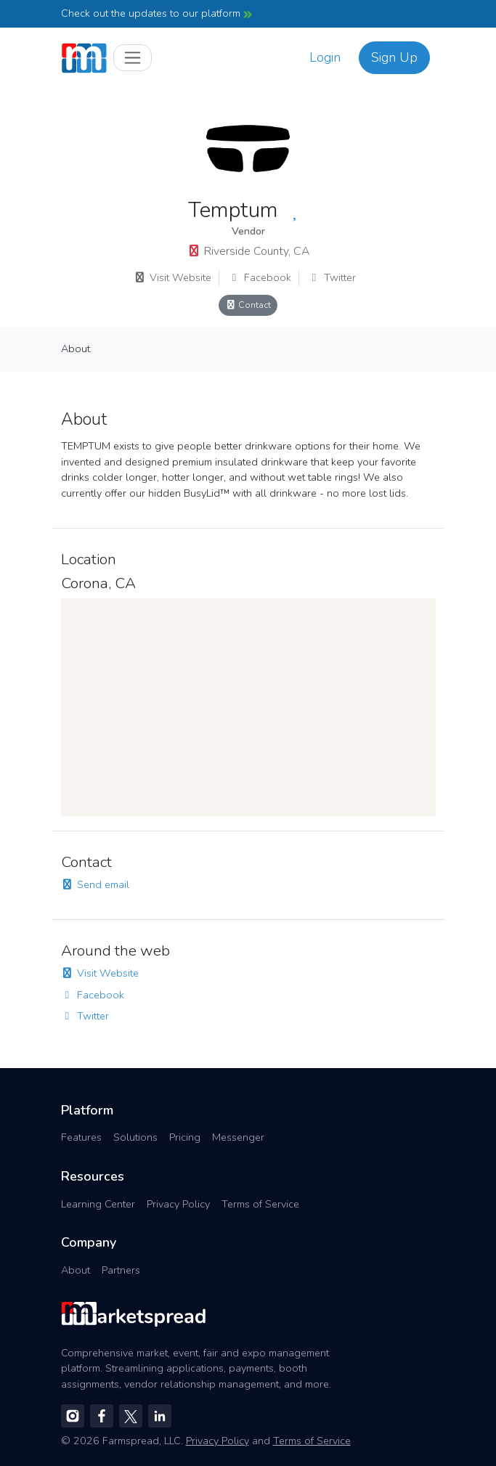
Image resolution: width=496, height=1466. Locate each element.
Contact (248, 304)
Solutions (135, 1137)
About (75, 348)
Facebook (259, 277)
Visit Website (172, 277)
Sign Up (394, 57)
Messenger (238, 1137)
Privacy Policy (178, 1204)
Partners (121, 1270)
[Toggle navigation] (132, 57)
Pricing (184, 1137)
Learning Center (98, 1204)
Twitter (332, 277)
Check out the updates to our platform (156, 13)
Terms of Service (260, 1204)
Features (81, 1137)
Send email (95, 884)
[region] (248, 707)
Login (325, 57)
